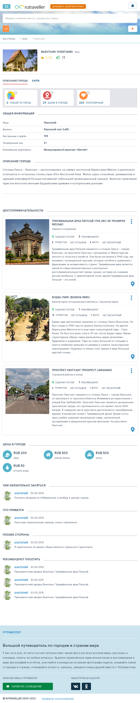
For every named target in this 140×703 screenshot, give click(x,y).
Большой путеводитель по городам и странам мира (51, 645)
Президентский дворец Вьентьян (34, 571)
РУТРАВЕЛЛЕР (12, 632)
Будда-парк (71, 297)
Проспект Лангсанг (82, 370)
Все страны (9, 38)
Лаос (25, 38)
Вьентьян (40, 38)
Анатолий (21, 493)
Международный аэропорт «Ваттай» (66, 149)
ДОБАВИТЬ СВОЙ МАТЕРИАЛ (68, 6)
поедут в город (19, 103)
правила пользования (58, 698)
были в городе (55, 103)
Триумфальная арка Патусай (88, 222)
